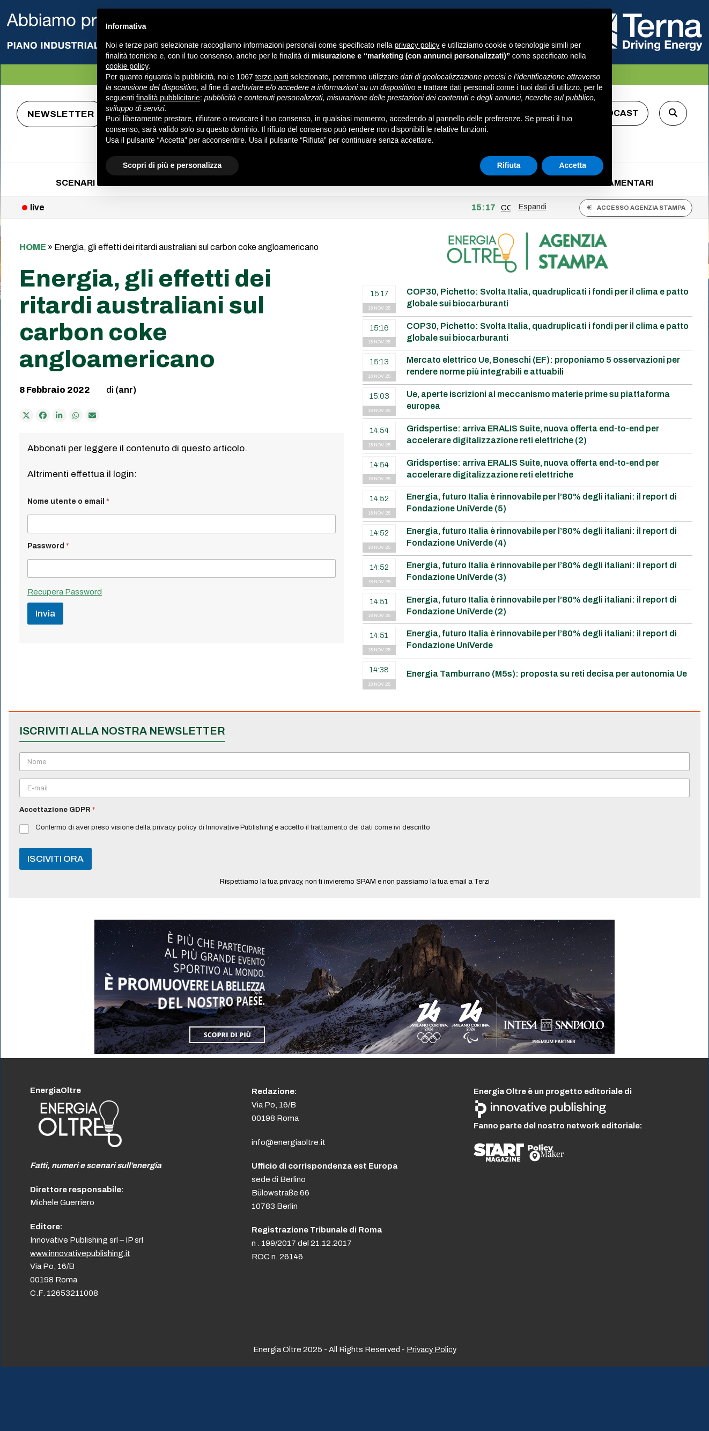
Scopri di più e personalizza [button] (172, 165)
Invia (45, 613)
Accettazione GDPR (57, 809)
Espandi (532, 206)
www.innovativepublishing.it (80, 1253)
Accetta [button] (572, 165)
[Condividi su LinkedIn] (60, 415)
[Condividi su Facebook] (43, 415)
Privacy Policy (431, 1349)
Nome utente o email (68, 501)
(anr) (125, 389)
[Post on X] (26, 415)
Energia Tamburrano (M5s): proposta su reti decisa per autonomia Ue (547, 673)
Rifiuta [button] (509, 165)
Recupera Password (64, 592)
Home (32, 247)
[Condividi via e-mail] (92, 415)
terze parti (272, 76)
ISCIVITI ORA (55, 859)
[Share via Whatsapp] (76, 415)
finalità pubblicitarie (168, 97)
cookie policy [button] (127, 66)
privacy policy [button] (417, 45)
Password (48, 546)
